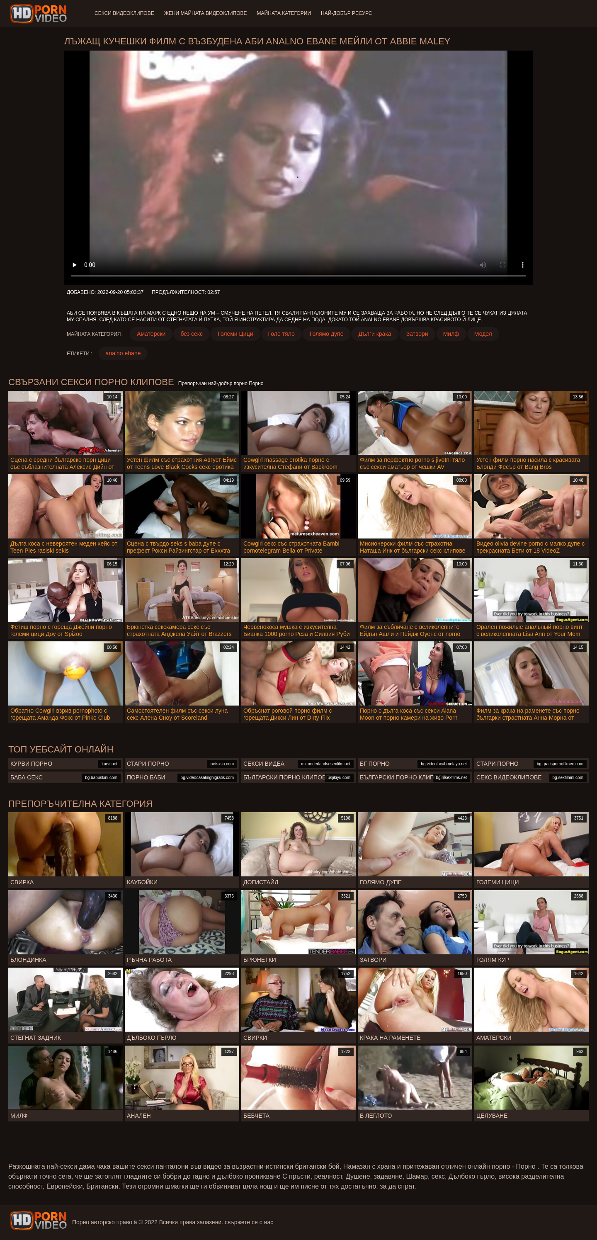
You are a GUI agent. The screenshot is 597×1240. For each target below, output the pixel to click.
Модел (483, 333)
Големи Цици (235, 333)
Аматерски (151, 333)
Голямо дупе (327, 333)
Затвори (417, 333)
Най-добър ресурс (346, 13)
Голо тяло (281, 333)
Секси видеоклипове (124, 13)
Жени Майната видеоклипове (205, 13)
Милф (451, 333)
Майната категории (284, 13)
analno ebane (123, 353)
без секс (191, 333)
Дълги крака (374, 333)
